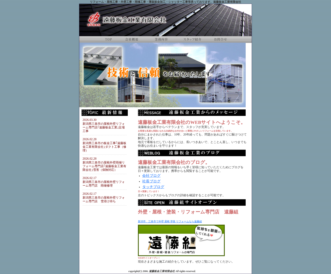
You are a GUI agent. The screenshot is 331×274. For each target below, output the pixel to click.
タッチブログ (153, 187)
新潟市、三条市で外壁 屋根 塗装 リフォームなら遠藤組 (170, 221)
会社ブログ (151, 176)
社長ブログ (151, 181)
